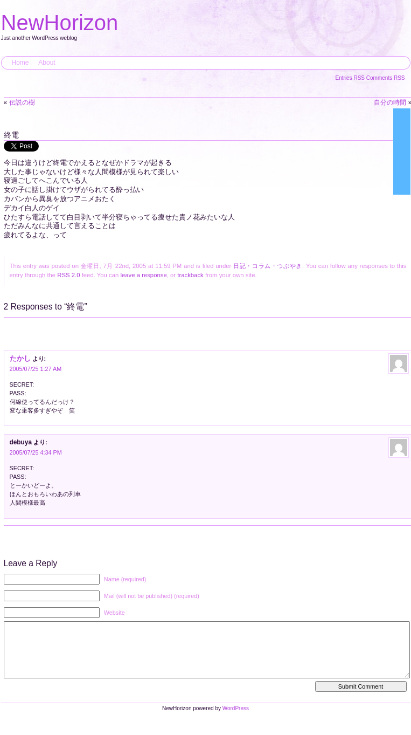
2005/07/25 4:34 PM (36, 452)
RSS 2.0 (68, 275)
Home (20, 62)
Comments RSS (385, 78)
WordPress (235, 719)
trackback (190, 275)
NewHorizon (60, 23)
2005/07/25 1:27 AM (36, 369)
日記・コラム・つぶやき (267, 266)
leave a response (143, 275)
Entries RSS (351, 78)
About (46, 62)
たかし (20, 358)
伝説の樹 (22, 102)
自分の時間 (390, 102)
